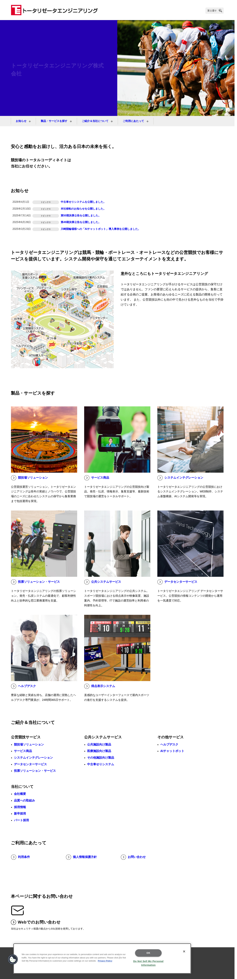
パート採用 (21, 820)
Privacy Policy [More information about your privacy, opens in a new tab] (105, 961)
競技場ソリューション (29, 477)
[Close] (184, 951)
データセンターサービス (177, 582)
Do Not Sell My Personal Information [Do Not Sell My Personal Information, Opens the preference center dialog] (148, 963)
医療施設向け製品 (99, 751)
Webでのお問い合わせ (36, 922)
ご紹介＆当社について (95, 121)
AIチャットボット (172, 751)
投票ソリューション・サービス (35, 582)
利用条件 (20, 857)
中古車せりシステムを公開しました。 (83, 201)
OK (148, 953)
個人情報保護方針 (81, 857)
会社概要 (20, 793)
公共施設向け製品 (99, 744)
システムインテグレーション (180, 477)
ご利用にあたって (134, 121)
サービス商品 (96, 477)
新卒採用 (20, 813)
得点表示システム (99, 686)
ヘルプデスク (23, 686)
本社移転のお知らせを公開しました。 (83, 208)
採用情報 (20, 807)
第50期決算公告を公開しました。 (81, 215)
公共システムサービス (102, 582)
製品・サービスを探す (54, 121)
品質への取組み (24, 800)
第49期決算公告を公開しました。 (81, 222)
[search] (220, 10)
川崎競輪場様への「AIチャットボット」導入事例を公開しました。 (101, 229)
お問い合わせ (133, 857)
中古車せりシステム (100, 764)
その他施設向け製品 (100, 757)
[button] (12, 959)
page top (229, 942)
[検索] (214, 10)
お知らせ (21, 121)
